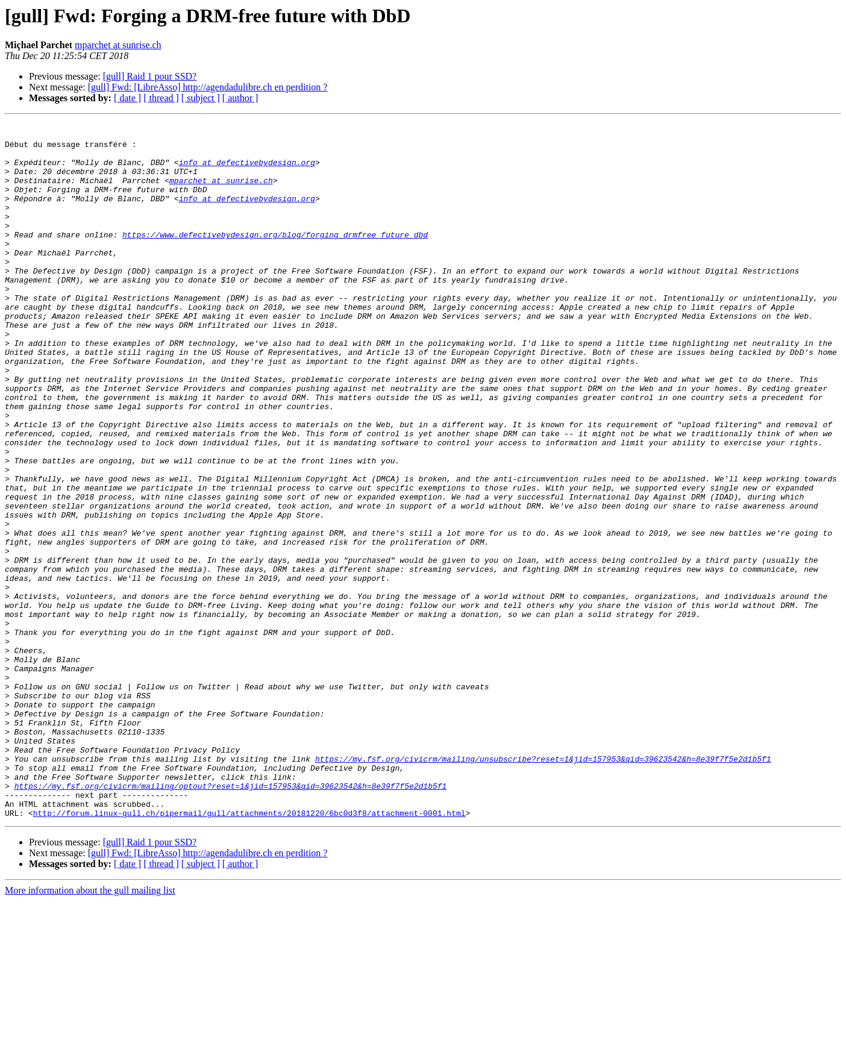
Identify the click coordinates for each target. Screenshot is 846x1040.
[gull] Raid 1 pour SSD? (150, 76)
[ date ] (127, 98)
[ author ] (240, 98)
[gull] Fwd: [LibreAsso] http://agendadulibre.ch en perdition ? (208, 87)
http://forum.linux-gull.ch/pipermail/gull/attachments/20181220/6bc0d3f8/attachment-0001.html (249, 952)
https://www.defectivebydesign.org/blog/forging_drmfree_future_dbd (275, 257)
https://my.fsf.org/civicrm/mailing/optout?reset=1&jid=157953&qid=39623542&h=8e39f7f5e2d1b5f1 (230, 919)
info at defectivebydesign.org (247, 171)
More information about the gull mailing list (90, 1029)
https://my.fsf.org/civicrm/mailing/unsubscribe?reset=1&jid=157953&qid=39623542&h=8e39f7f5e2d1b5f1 (543, 887)
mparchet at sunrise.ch (118, 45)
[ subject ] (200, 98)
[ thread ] (161, 98)
